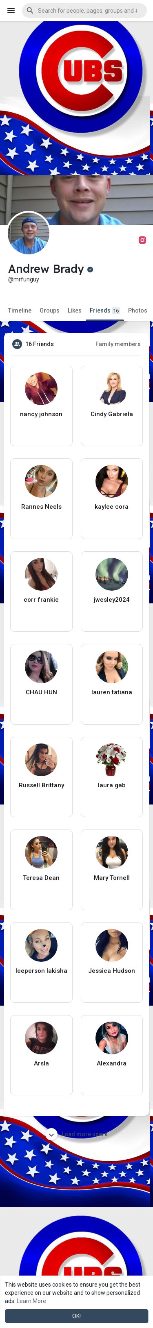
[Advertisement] (76, 98)
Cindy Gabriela (112, 414)
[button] (84, 10)
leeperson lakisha (41, 970)
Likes (75, 310)
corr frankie (41, 599)
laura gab (112, 785)
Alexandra (111, 1063)
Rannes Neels (41, 506)
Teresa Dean (41, 878)
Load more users (76, 1134)
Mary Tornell (112, 878)
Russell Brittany (41, 785)
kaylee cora (112, 506)
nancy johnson (41, 414)
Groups (50, 310)
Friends (105, 310)
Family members (118, 344)
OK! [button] (76, 1316)
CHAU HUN (41, 692)
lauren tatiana (111, 692)
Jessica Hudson (111, 970)
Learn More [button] (31, 1301)
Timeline (19, 310)
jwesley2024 (112, 599)
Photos (137, 310)
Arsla (41, 1063)
